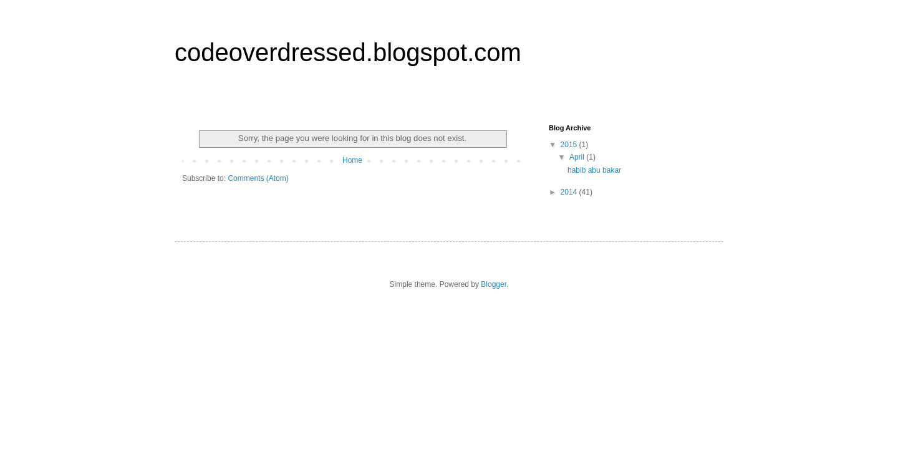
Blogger (493, 284)
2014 (570, 192)
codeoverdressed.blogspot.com (348, 52)
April (577, 157)
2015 (570, 144)
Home (352, 160)
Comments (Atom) (258, 178)
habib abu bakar (594, 170)
